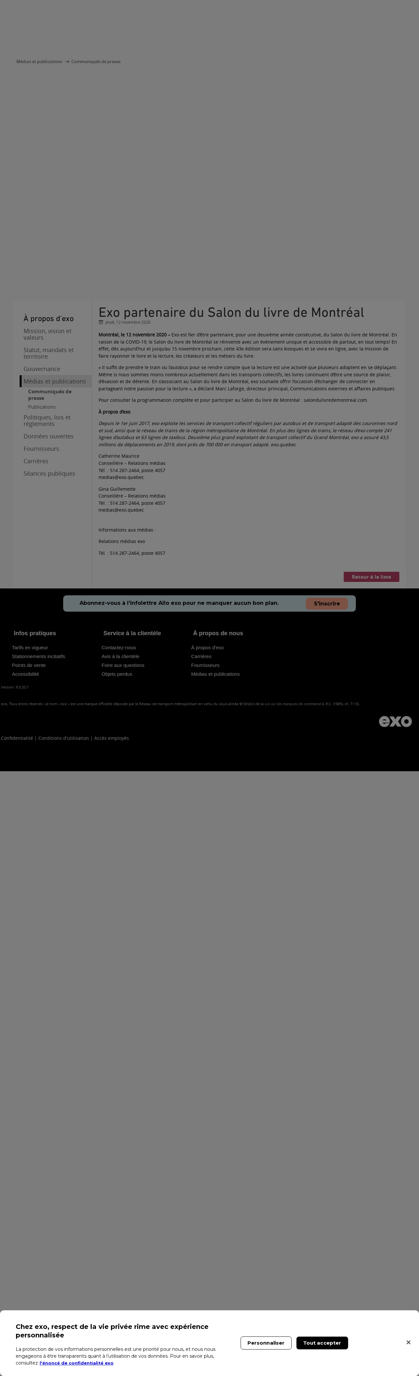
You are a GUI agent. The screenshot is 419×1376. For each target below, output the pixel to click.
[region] (209, 1343)
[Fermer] (408, 1342)
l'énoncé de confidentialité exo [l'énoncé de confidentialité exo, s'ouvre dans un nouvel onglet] (79, 1363)
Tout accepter (322, 1343)
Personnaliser (266, 1343)
